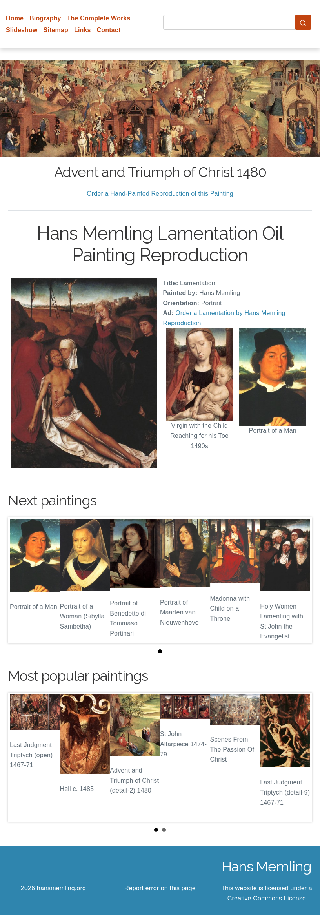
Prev (20, 757)
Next (300, 757)
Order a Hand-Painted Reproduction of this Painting (160, 193)
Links (82, 30)
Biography (45, 18)
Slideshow (22, 30)
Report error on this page (160, 888)
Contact (109, 30)
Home (15, 18)
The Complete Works (99, 18)
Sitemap (56, 30)
